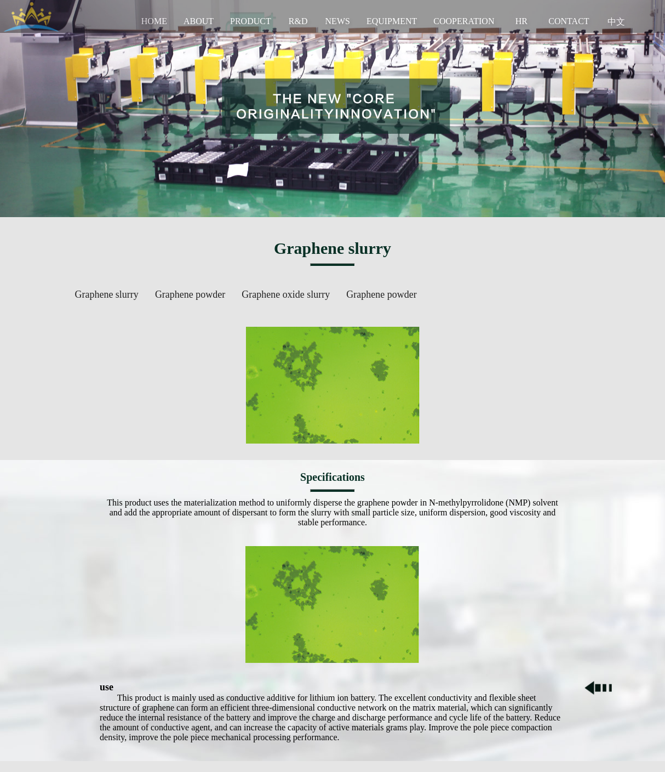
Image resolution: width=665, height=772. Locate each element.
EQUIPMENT (391, 21)
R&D (298, 21)
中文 (616, 21)
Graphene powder (190, 294)
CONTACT (568, 21)
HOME (154, 21)
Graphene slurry (106, 294)
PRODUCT (250, 21)
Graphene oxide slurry (286, 294)
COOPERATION (463, 21)
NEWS (337, 21)
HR (521, 21)
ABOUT (199, 21)
